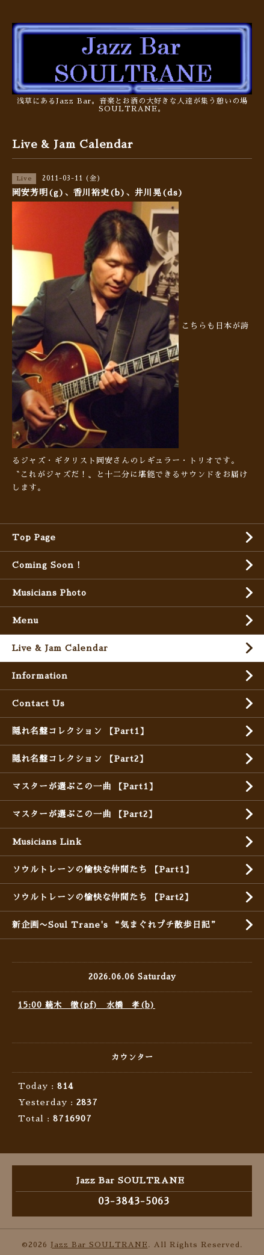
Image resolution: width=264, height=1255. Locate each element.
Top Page (34, 537)
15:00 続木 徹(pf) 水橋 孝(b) (86, 1005)
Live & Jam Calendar (60, 648)
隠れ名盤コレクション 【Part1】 (80, 731)
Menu (25, 620)
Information (40, 675)
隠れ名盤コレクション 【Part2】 (80, 758)
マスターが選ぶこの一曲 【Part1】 (85, 786)
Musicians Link (47, 841)
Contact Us (38, 703)
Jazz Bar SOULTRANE (99, 1244)
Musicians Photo (49, 592)
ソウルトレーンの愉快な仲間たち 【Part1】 (103, 869)
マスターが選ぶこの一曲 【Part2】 (84, 814)
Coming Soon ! (46, 565)
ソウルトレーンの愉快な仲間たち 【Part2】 (102, 897)
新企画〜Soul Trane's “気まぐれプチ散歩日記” (115, 924)
